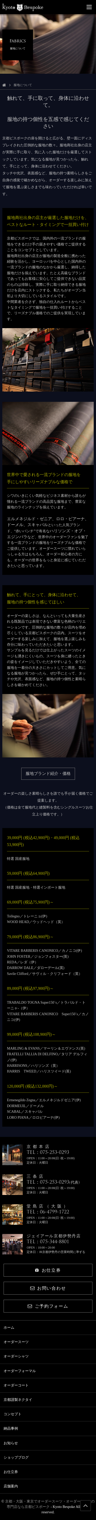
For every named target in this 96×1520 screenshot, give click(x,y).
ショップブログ (16, 1457)
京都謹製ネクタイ (18, 1400)
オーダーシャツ (16, 1356)
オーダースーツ (16, 1342)
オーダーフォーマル (20, 1371)
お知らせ (11, 1443)
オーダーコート (16, 1385)
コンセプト (13, 1414)
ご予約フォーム (48, 1306)
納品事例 (11, 1428)
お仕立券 (48, 1270)
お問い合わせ (48, 1288)
